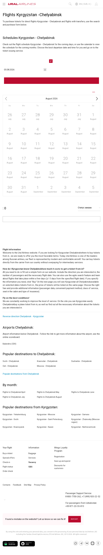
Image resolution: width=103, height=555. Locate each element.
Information (33, 447)
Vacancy (32, 462)
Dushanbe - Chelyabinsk (81, 361)
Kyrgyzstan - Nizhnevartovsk (83, 427)
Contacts (6, 485)
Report (74, 519)
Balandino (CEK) (9, 344)
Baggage (32, 453)
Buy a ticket (7, 453)
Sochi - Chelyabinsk (11, 361)
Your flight (7, 447)
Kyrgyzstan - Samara (80, 414)
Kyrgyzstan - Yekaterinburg (14, 414)
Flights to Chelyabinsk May (48, 392)
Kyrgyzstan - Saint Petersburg (49, 419)
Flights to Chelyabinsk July (14, 397)
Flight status (8, 467)
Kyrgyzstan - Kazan (45, 427)
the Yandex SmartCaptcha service (36, 534)
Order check (8, 471)
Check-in (6, 462)
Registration (59, 457)
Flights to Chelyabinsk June (82, 392)
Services (32, 458)
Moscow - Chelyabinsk (46, 366)
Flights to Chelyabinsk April (14, 392)
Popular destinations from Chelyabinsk (21, 374)
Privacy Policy (40, 485)
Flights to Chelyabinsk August (49, 397)
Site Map (27, 485)
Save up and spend (62, 461)
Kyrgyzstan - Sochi (10, 419)
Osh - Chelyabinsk (10, 366)
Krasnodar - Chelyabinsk (47, 361)
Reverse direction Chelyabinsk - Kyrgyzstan (23, 316)
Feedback (17, 485)
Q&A (30, 467)
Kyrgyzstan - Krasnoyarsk (13, 427)
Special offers (9, 458)
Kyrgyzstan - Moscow (46, 414)
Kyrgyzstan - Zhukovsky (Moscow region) (85, 420)
